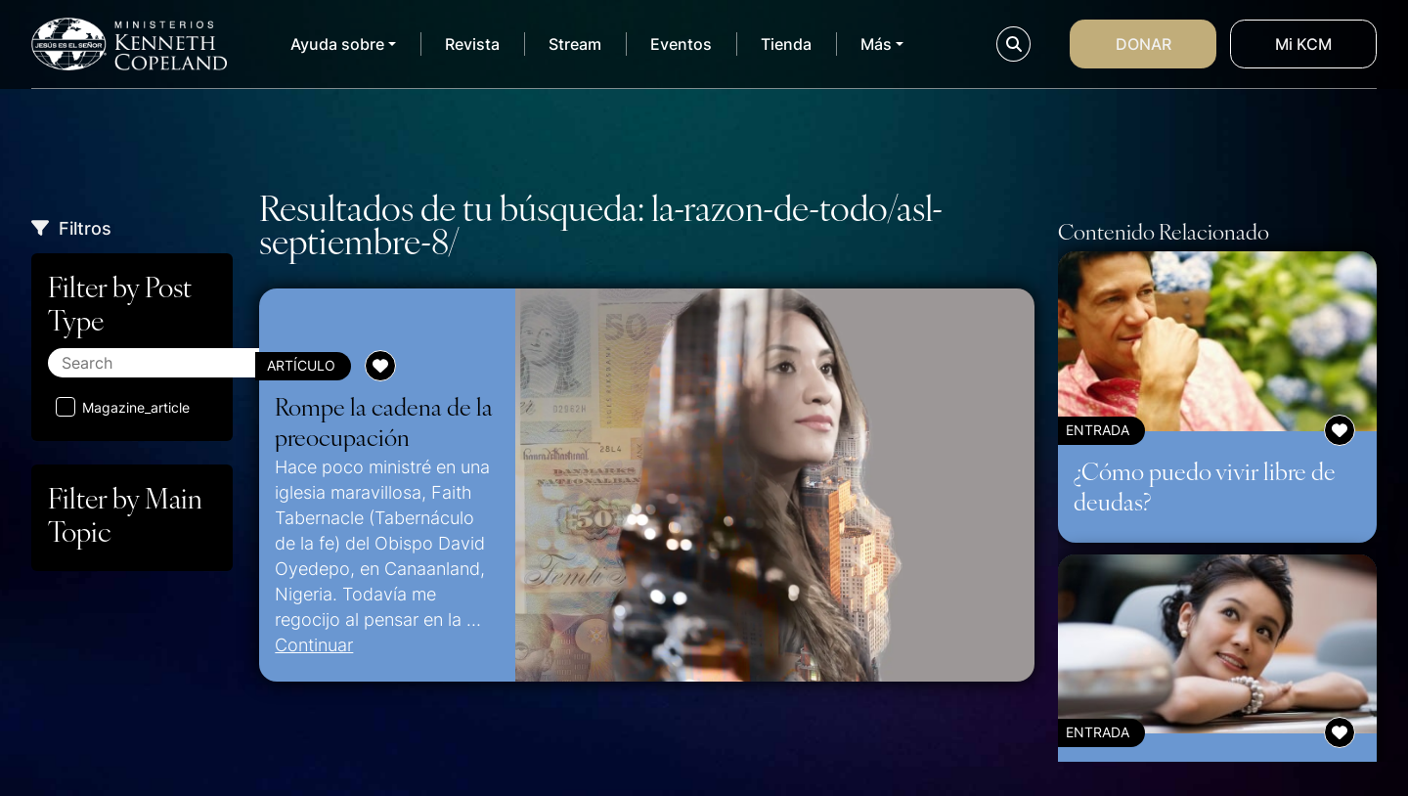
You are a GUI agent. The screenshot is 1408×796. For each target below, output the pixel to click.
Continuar (314, 644)
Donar (1143, 44)
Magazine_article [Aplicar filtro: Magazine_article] (123, 407)
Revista (472, 44)
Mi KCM (1303, 44)
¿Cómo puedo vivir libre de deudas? (1205, 485)
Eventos (681, 44)
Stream (575, 44)
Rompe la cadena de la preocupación (384, 421)
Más (876, 44)
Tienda (786, 44)
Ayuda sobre (337, 44)
